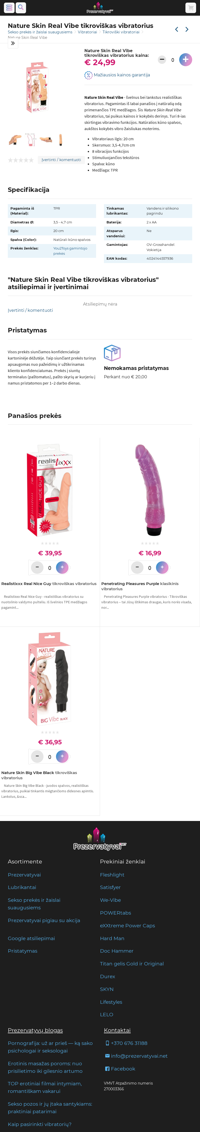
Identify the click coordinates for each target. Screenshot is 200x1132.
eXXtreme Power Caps (127, 925)
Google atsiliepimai (31, 938)
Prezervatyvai (24, 875)
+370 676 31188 (125, 1043)
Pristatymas (22, 951)
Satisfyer (110, 887)
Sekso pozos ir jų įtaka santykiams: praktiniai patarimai (50, 1108)
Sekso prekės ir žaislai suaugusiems (40, 32)
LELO (106, 1014)
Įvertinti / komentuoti (61, 159)
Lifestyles (111, 1002)
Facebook (119, 1069)
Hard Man (112, 938)
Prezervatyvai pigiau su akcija (44, 920)
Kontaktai (117, 1030)
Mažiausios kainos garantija (117, 75)
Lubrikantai (22, 887)
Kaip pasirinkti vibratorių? (40, 1124)
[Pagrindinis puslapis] (100, 7)
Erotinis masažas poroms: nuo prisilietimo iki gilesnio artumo (45, 1067)
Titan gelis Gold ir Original (132, 963)
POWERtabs (115, 913)
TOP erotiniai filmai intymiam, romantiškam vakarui (45, 1087)
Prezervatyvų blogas (35, 1030)
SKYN (107, 989)
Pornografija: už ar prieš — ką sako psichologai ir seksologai (50, 1047)
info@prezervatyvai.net (136, 1056)
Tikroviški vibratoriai (122, 32)
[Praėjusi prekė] (176, 30)
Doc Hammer (117, 951)
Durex (107, 976)
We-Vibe (110, 900)
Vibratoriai (88, 32)
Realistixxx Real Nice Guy (49, 583)
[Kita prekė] (187, 30)
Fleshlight (112, 875)
